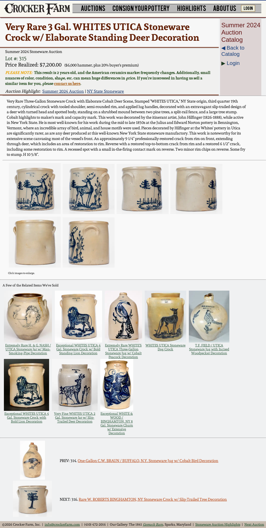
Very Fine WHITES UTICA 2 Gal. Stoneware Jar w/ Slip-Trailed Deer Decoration (74, 417)
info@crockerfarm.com (62, 524)
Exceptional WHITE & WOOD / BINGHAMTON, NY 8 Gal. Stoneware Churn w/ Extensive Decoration (117, 423)
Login (233, 63)
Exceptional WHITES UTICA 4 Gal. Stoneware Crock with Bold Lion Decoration (26, 417)
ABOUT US (224, 8)
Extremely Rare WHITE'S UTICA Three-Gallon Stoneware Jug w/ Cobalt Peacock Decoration (123, 351)
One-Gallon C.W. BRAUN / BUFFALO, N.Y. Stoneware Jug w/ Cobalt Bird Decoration (148, 460)
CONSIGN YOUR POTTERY (141, 8)
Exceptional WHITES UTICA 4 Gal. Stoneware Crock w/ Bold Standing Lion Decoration (78, 349)
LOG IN (248, 7)
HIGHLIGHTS (191, 8)
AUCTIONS (93, 8)
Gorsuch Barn (153, 524)
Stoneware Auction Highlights (217, 524)
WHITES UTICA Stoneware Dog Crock (165, 347)
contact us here (67, 83)
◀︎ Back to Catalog (232, 51)
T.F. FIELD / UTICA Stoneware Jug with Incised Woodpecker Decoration (209, 349)
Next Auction (254, 524)
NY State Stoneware (105, 91)
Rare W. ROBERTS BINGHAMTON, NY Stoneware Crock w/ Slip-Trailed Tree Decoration (153, 499)
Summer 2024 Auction (63, 91)
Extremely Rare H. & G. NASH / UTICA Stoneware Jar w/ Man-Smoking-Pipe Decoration (28, 349)
